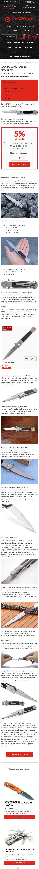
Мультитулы (19, 42)
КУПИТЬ (6, 367)
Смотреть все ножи (19, 164)
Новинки (13, 30)
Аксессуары (29, 47)
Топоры (8, 47)
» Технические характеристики (13, 88)
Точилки (18, 47)
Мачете (30, 42)
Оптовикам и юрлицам (24, 27)
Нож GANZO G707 (8, 363)
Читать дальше (19, 817)
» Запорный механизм (10, 95)
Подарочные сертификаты (20, 56)
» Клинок (6, 91)
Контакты (25, 30)
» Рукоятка (6, 98)
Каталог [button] (8, 27)
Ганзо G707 (22, 741)
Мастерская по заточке (19, 52)
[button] (10, 8)
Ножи (8, 42)
